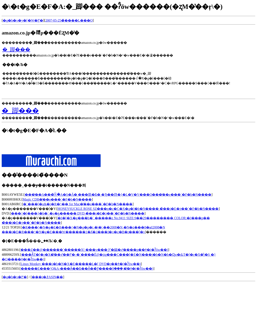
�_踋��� (16, 49)
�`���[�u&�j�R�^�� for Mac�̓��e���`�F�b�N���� (78, 204)
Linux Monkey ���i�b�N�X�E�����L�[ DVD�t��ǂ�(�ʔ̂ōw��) (81, 264)
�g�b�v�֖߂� (15, 277)
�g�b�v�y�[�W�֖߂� (23, 20)
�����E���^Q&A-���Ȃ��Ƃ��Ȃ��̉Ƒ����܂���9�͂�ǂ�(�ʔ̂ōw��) (87, 268)
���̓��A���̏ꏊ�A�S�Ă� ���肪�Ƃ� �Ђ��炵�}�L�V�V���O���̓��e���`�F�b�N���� (118, 194)
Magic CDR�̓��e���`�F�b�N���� (57, 199)
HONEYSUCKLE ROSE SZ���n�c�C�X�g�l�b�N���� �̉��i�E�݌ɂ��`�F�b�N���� (138, 209)
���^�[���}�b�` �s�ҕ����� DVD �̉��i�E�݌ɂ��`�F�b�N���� (77, 213)
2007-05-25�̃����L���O (69, 20)
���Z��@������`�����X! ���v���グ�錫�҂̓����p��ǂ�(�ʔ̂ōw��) (94, 250)
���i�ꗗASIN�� (47, 277)
